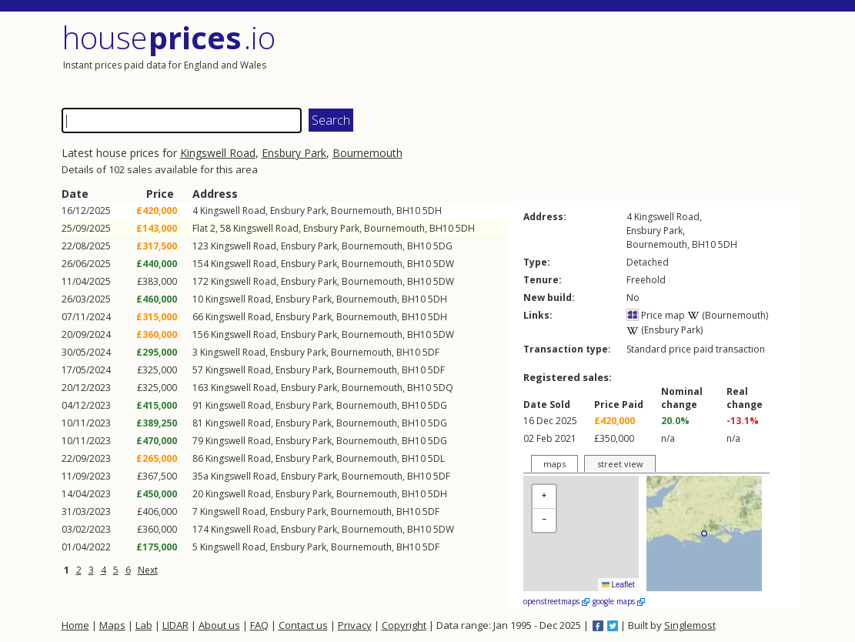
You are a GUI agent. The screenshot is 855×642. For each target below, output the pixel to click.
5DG (443, 245)
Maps (112, 625)
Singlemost (690, 625)
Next (148, 570)
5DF (430, 352)
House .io (169, 37)
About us (219, 625)
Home (75, 625)
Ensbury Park (294, 152)
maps (554, 464)
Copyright (404, 625)
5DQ (443, 387)
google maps (619, 601)
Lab (143, 625)
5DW (443, 263)
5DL (436, 458)
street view (620, 464)
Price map (655, 315)
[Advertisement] (615, 57)
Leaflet (618, 584)
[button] (544, 497)
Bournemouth (367, 152)
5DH (432, 210)
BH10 (408, 210)
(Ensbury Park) (664, 329)
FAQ (259, 625)
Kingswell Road (217, 152)
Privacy (355, 625)
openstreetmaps (556, 601)
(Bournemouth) (727, 315)
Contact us (303, 625)
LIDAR (175, 625)
